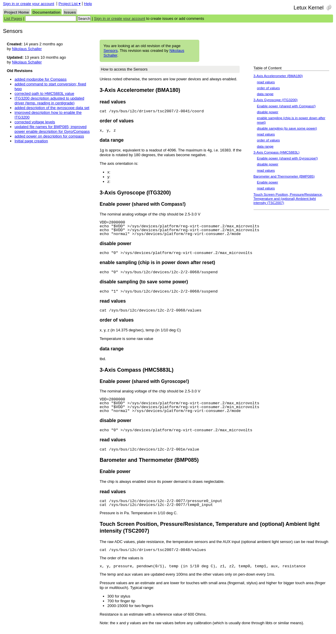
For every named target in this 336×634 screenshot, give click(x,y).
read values (266, 82)
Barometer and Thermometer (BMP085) (284, 176)
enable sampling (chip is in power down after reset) (291, 120)
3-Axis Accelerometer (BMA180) (278, 76)
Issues (70, 12)
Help (88, 3)
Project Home (16, 12)
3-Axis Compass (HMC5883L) (277, 152)
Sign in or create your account (28, 3)
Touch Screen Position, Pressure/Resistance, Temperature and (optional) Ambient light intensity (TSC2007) (288, 198)
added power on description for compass (49, 136)
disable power (267, 112)
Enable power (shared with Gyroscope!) (287, 158)
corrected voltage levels (35, 122)
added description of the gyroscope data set (52, 108)
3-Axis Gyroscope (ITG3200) (276, 100)
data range (265, 94)
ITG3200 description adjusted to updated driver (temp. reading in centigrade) (49, 100)
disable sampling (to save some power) (287, 128)
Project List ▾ (69, 3)
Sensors (110, 50)
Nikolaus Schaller (27, 49)
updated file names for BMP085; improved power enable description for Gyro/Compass (52, 129)
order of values (268, 88)
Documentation (46, 12)
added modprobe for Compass (41, 79)
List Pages (13, 18)
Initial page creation (31, 141)
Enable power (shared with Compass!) (286, 106)
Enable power (267, 182)
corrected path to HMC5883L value (44, 93)
